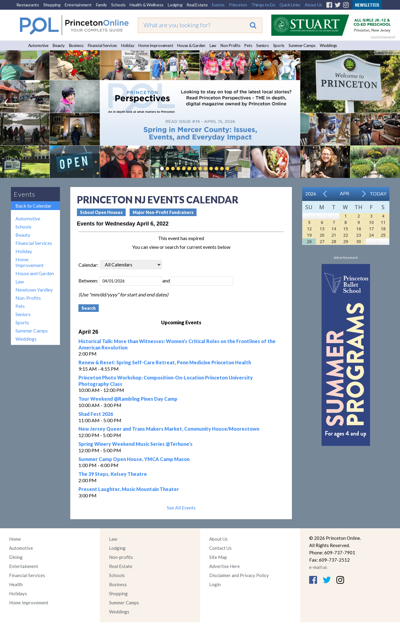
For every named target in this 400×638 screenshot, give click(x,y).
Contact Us (220, 548)
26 (309, 241)
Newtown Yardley (34, 289)
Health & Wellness (147, 4)
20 (321, 235)
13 (321, 229)
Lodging (175, 4)
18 (383, 229)
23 (358, 235)
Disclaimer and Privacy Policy (239, 575)
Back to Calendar (33, 206)
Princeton (238, 4)
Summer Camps (302, 45)
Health (16, 584)
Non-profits (121, 557)
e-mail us (318, 567)
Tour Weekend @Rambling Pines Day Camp (127, 399)
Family (101, 4)
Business (76, 45)
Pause (236, 168)
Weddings (328, 45)
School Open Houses (101, 212)
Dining (16, 557)
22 (345, 235)
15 (345, 229)
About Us (313, 4)
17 (371, 229)
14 (333, 229)
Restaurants (27, 4)
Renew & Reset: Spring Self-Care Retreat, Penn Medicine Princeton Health (164, 362)
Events (218, 4)
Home (15, 539)
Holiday (127, 45)
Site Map (218, 557)
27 (321, 241)
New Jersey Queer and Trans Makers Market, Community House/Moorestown (168, 429)
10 (371, 222)
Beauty (59, 45)
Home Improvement (155, 45)
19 (309, 235)
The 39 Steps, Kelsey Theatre (112, 474)
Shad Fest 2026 (95, 414)
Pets (248, 45)
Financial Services (102, 45)
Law (213, 45)
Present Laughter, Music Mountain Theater (128, 489)
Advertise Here (224, 566)
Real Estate (197, 4)
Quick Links (289, 4)
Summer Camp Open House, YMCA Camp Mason (134, 459)
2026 (310, 193)
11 (383, 222)
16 (358, 229)
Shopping (52, 4)
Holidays (18, 593)
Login (215, 584)
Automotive (38, 45)
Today (378, 193)
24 (371, 235)
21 (333, 235)
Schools (118, 4)
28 (333, 241)
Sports (279, 45)
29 (345, 241)
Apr (344, 193)
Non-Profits (230, 45)
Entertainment (78, 4)
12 (309, 229)
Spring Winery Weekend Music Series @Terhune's (135, 444)
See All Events (181, 507)
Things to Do (263, 4)
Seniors (262, 45)
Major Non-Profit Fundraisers (163, 212)
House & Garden (191, 45)
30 (358, 241)
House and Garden (34, 273)
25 (383, 235)
